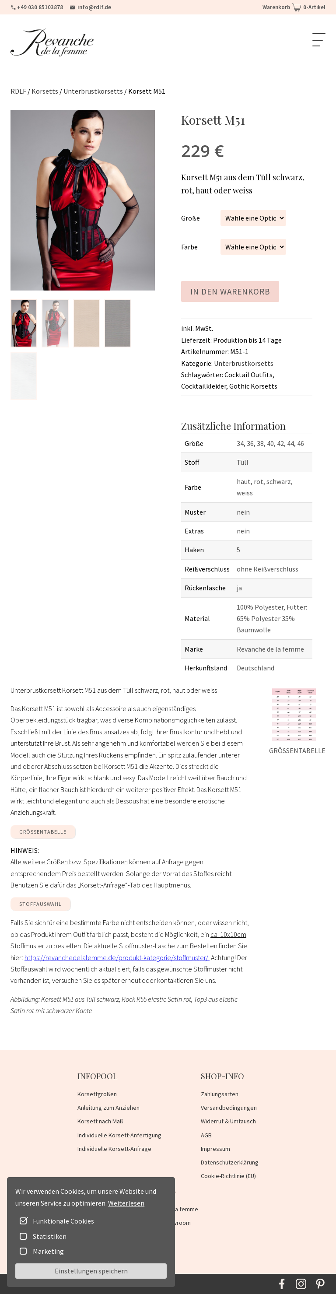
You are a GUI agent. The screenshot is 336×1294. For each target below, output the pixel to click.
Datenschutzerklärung (230, 1162)
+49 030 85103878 (36, 7)
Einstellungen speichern (91, 1270)
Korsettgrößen (97, 1094)
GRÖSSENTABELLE (42, 831)
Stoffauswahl (40, 904)
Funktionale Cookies (63, 1221)
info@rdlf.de (90, 7)
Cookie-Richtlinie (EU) (228, 1176)
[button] (23, 323)
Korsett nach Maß (100, 1121)
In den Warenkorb (230, 291)
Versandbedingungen (229, 1108)
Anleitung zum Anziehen (108, 1108)
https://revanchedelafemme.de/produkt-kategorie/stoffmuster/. (117, 957)
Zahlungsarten (219, 1094)
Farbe (189, 246)
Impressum (215, 1149)
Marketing (48, 1251)
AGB (206, 1135)
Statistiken (49, 1236)
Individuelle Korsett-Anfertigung (119, 1135)
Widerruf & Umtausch (228, 1121)
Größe (190, 218)
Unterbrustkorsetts (243, 363)
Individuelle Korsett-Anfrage (114, 1149)
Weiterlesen (126, 1203)
